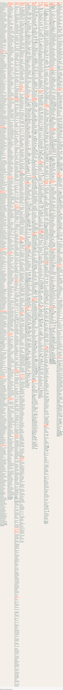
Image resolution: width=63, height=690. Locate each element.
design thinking (28, 119)
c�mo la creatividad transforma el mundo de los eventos (60, 433)
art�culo (34, 378)
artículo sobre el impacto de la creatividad (16, 498)
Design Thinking (4, 53)
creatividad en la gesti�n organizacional (46, 13)
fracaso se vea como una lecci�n (28, 358)
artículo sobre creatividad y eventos (3, 524)
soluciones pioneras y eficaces (46, 522)
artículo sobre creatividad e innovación (10, 498)
